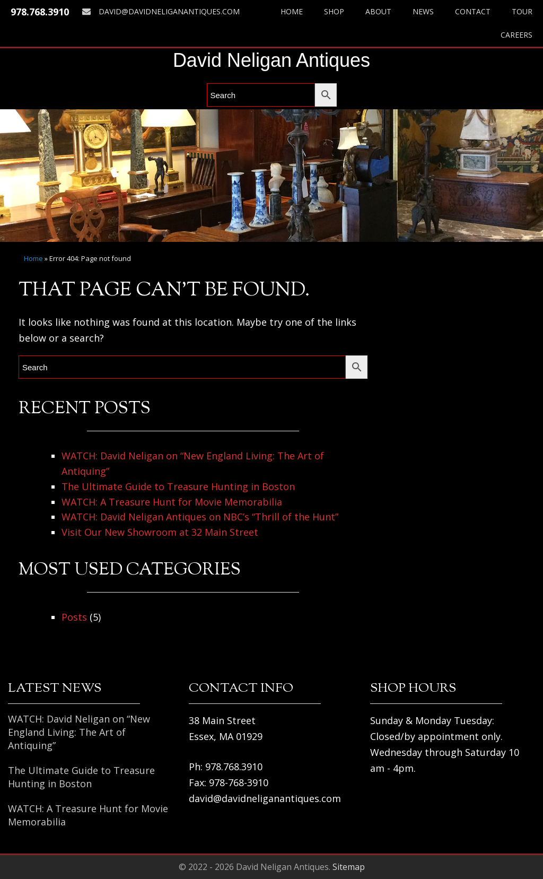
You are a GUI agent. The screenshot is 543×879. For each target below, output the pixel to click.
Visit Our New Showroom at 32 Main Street (160, 532)
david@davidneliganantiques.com (161, 11)
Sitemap (348, 867)
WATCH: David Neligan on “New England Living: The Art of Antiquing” (79, 732)
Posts (74, 617)
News (423, 11)
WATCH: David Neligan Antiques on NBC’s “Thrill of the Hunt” (200, 516)
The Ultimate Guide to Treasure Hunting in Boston (178, 486)
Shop (334, 11)
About (378, 11)
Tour (522, 11)
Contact (473, 11)
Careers (516, 35)
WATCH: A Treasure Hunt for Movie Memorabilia (172, 501)
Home (292, 11)
